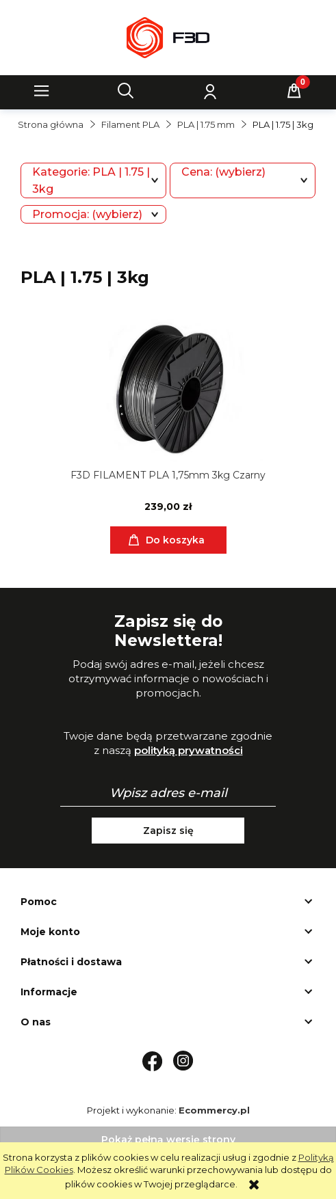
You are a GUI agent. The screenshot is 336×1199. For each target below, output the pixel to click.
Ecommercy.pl (214, 1110)
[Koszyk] (294, 91)
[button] (41, 91)
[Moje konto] (210, 91)
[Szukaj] (126, 91)
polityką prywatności (188, 750)
